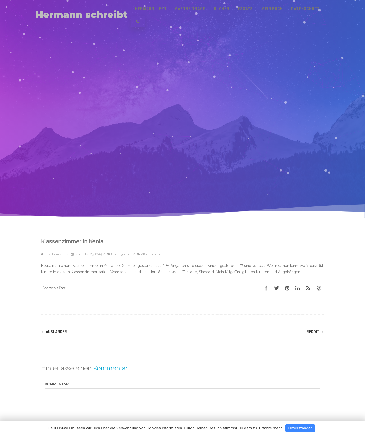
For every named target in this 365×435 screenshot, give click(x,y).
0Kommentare (151, 254)
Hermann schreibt (81, 14)
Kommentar (57, 384)
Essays (245, 8)
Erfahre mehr (270, 428)
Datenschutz (305, 8)
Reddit (315, 331)
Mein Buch (272, 8)
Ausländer (54, 331)
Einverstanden (300, 428)
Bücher (221, 8)
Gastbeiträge (190, 8)
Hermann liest (151, 8)
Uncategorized (121, 254)
